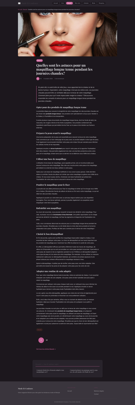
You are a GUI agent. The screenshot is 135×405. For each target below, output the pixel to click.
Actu (62, 3)
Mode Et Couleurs (28, 3)
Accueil (56, 3)
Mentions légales (99, 391)
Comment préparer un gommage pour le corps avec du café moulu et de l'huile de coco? (84, 371)
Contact (96, 394)
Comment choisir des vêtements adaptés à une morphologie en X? (50, 371)
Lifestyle (86, 3)
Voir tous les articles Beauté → (46, 349)
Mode (93, 3)
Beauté (69, 3)
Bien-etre (77, 3)
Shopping (101, 3)
